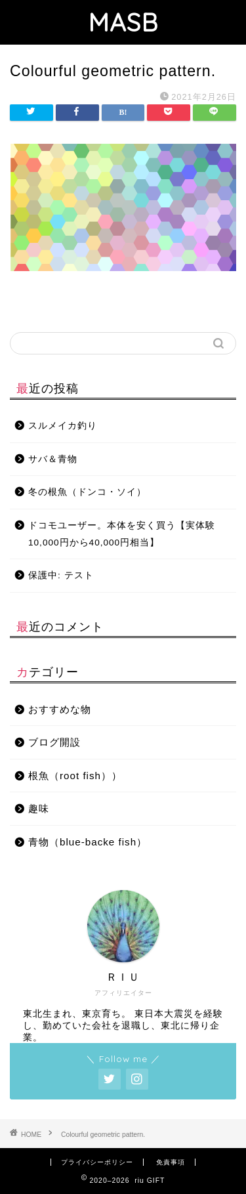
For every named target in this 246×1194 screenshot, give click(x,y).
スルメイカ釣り (62, 426)
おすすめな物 (59, 709)
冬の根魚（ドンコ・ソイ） (87, 492)
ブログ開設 (54, 742)
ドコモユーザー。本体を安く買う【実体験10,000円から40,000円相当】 (121, 534)
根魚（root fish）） (75, 775)
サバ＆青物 (52, 459)
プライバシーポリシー (97, 1162)
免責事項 (170, 1162)
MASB (123, 22)
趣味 (38, 808)
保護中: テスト (61, 575)
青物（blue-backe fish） (87, 841)
